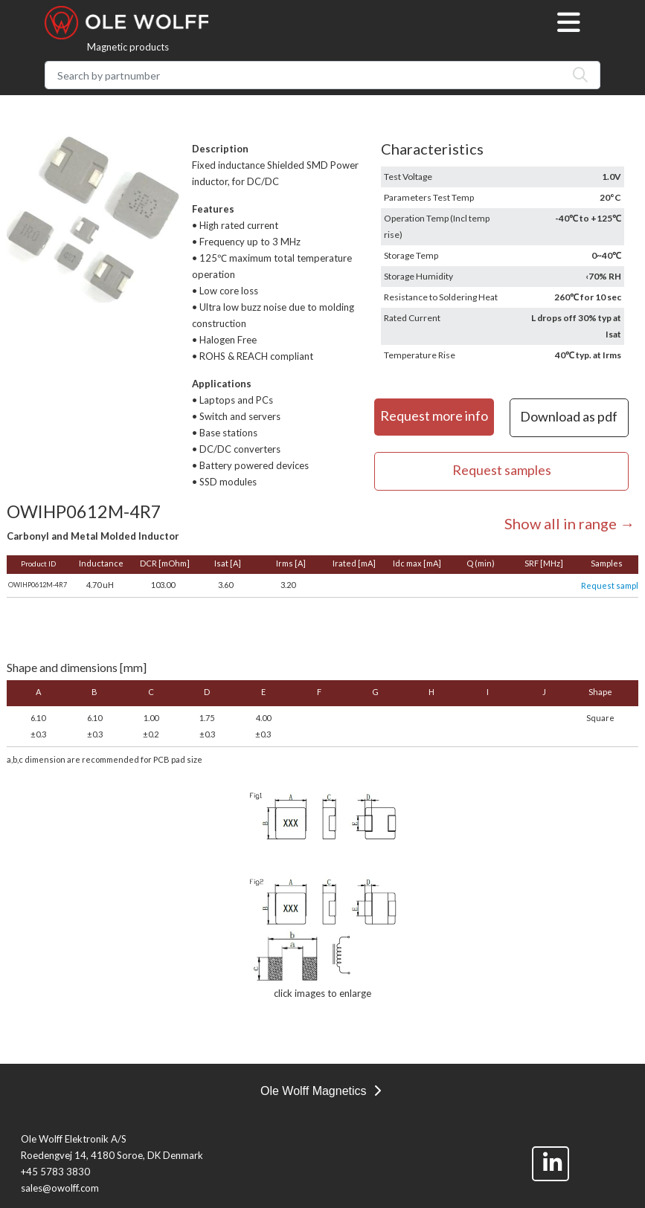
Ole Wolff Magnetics (320, 1091)
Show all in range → (569, 523)
